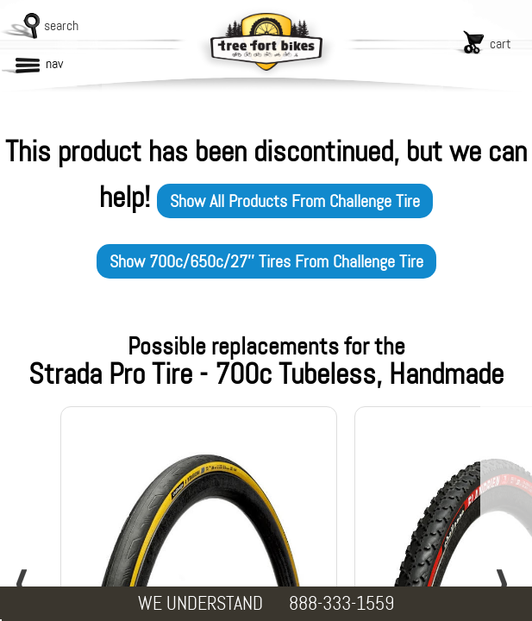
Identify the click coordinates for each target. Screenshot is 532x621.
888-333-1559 (341, 603)
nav (54, 63)
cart (500, 43)
